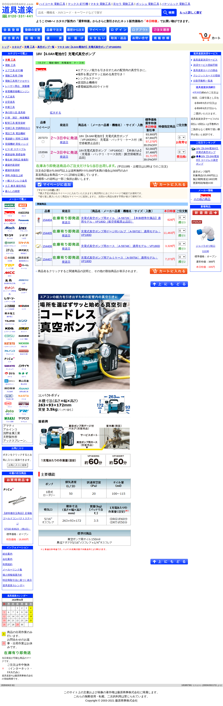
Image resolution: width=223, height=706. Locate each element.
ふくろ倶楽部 (9, 309)
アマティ (17, 426)
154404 (47, 219)
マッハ (10, 231)
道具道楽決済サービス (204, 59)
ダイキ (24, 369)
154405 (47, 233)
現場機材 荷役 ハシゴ (15, 144)
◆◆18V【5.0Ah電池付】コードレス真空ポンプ (207, 160)
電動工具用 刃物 (13, 75)
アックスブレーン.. (17, 441)
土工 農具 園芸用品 (14, 186)
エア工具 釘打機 (13, 70)
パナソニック (23, 223)
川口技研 (10, 391)
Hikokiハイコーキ (10, 208)
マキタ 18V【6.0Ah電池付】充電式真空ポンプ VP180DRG (89, 47)
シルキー (24, 292)
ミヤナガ (24, 246)
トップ (5, 47)
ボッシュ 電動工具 (147, 3)
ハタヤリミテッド (10, 346)
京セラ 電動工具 (123, 3)
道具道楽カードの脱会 (204, 70)
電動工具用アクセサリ (16, 81)
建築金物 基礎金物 (14, 154)
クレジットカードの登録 (205, 75)
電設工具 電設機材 (14, 133)
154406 (47, 246)
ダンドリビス (23, 406)
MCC (9, 276)
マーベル (24, 268)
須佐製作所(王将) (9, 283)
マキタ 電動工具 (100, 3)
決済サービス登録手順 (204, 65)
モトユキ (10, 238)
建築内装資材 (11, 165)
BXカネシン (10, 384)
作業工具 (9, 107)
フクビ (24, 414)
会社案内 (7, 559)
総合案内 (7, 553)
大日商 (10, 261)
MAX (23, 208)
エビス (10, 339)
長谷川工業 (24, 354)
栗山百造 (24, 384)
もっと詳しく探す (190, 12)
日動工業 (24, 346)
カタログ (17, 47)
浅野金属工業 (23, 391)
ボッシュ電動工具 (10, 223)
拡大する (55, 111)
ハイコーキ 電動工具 (52, 3)
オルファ (24, 331)
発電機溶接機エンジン (16, 91)
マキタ (10, 216)
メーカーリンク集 (12, 569)
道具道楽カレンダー (14, 585)
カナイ (24, 376)
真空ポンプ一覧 (45, 47)
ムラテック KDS (9, 331)
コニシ (10, 406)
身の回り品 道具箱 (14, 112)
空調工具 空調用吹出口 (16, 128)
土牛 (23, 283)
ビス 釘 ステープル (14, 149)
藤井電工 (10, 316)
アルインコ (10, 354)
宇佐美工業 (10, 399)
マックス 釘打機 (78, 3)
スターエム (10, 253)
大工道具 (9, 96)
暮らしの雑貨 (11, 191)
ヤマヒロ (24, 421)
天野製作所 (17, 437)
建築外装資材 (11, 170)
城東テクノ (10, 414)
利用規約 (7, 564)
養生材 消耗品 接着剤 (15, 159)
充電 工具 (29, 47)
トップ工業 (10, 268)
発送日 (64, 141)
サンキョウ (10, 369)
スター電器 (24, 339)
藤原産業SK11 (24, 261)
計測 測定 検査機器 (16, 117)
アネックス (24, 231)
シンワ (24, 324)
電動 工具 (9, 65)
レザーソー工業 (10, 301)
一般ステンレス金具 (15, 180)
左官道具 (9, 102)
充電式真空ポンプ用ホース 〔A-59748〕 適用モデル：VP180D (120, 246)
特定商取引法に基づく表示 (17, 580)
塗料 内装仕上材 (13, 175)
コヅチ (24, 309)
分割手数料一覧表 (202, 80)
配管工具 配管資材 (14, 123)
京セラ (24, 216)
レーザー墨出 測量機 (16, 86)
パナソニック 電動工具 (175, 3)
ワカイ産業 (10, 421)
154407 (47, 259)
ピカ (9, 361)
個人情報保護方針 (12, 574)
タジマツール (9, 324)
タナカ (10, 376)
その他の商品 (202, 199)
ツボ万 (24, 238)
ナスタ (24, 399)
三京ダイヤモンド (10, 246)
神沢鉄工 (24, 253)
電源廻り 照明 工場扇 (15, 138)
